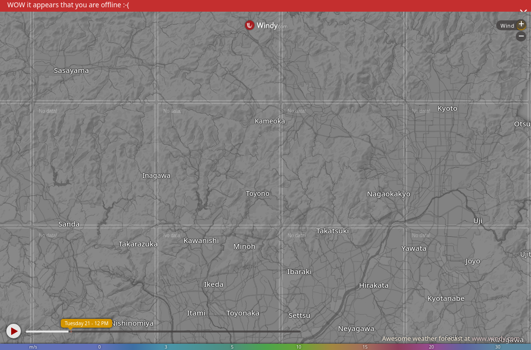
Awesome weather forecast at (451, 338)
